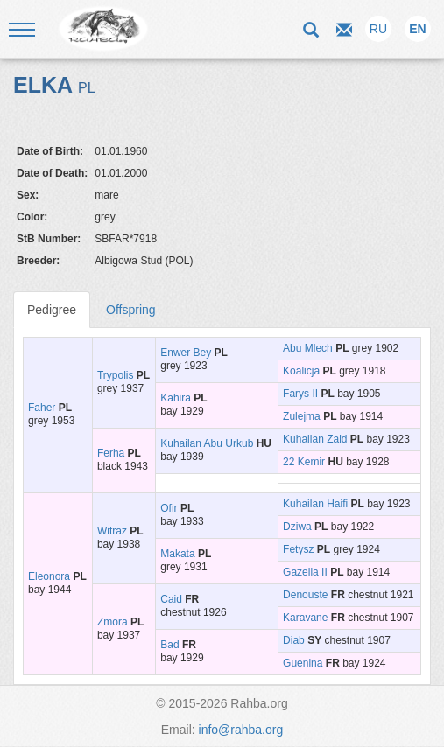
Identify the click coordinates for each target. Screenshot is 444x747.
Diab (294, 640)
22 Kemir (304, 462)
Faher (41, 407)
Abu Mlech (308, 348)
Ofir (168, 508)
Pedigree (51, 310)
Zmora (112, 622)
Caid (171, 599)
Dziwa (297, 526)
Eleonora (49, 576)
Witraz (112, 531)
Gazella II (305, 572)
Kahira (175, 398)
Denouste (305, 595)
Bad (169, 645)
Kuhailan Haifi (315, 504)
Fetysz (298, 549)
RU (378, 29)
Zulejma (302, 416)
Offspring (131, 310)
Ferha (110, 453)
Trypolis (115, 375)
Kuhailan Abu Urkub (206, 443)
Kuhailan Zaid (315, 439)
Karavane (305, 617)
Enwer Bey (185, 352)
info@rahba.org (241, 730)
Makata (177, 554)
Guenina (302, 663)
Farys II (300, 393)
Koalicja (301, 371)
